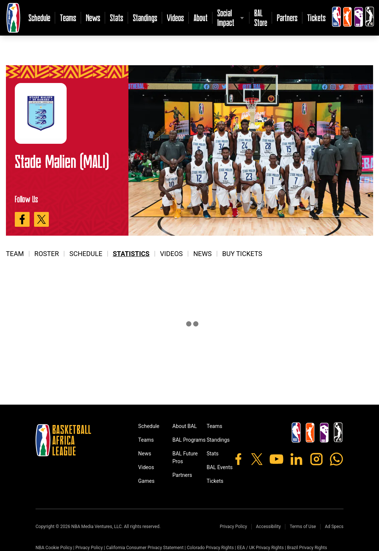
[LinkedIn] (296, 459)
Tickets (316, 17)
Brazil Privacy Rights (307, 547)
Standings (145, 17)
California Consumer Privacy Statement (144, 547)
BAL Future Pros (185, 457)
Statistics (131, 253)
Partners (287, 17)
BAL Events (219, 467)
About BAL (184, 426)
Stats (116, 17)
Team (15, 253)
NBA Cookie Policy (54, 547)
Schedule (39, 17)
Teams (68, 17)
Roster (46, 253)
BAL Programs (189, 440)
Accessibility (268, 526)
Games (146, 481)
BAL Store (260, 17)
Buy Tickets (242, 253)
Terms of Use (303, 526)
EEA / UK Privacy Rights (260, 547)
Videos (175, 17)
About (201, 17)
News (93, 17)
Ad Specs (334, 526)
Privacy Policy (233, 526)
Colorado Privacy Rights (210, 547)
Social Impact (225, 17)
